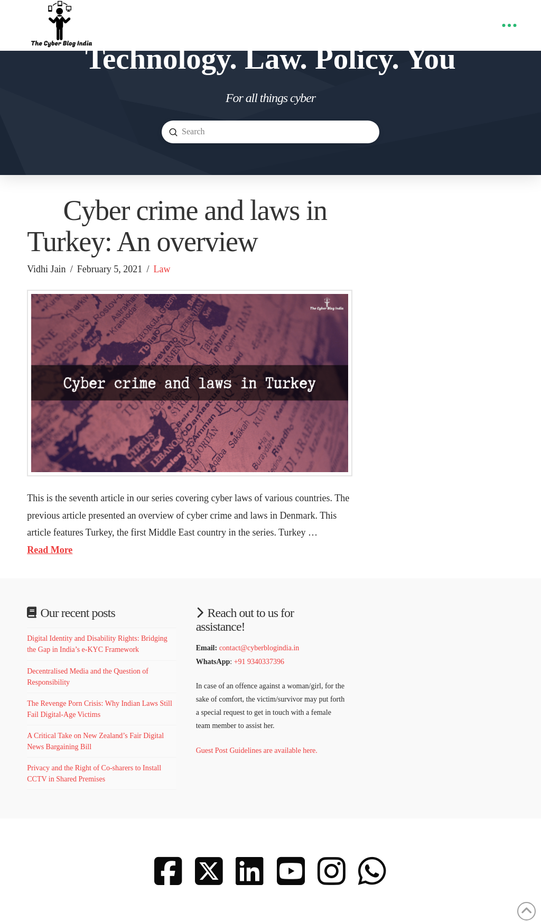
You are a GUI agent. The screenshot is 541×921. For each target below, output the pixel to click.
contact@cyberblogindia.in (259, 648)
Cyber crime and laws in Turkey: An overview (177, 226)
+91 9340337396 (259, 662)
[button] (509, 25)
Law (162, 269)
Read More (49, 550)
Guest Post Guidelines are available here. (258, 750)
